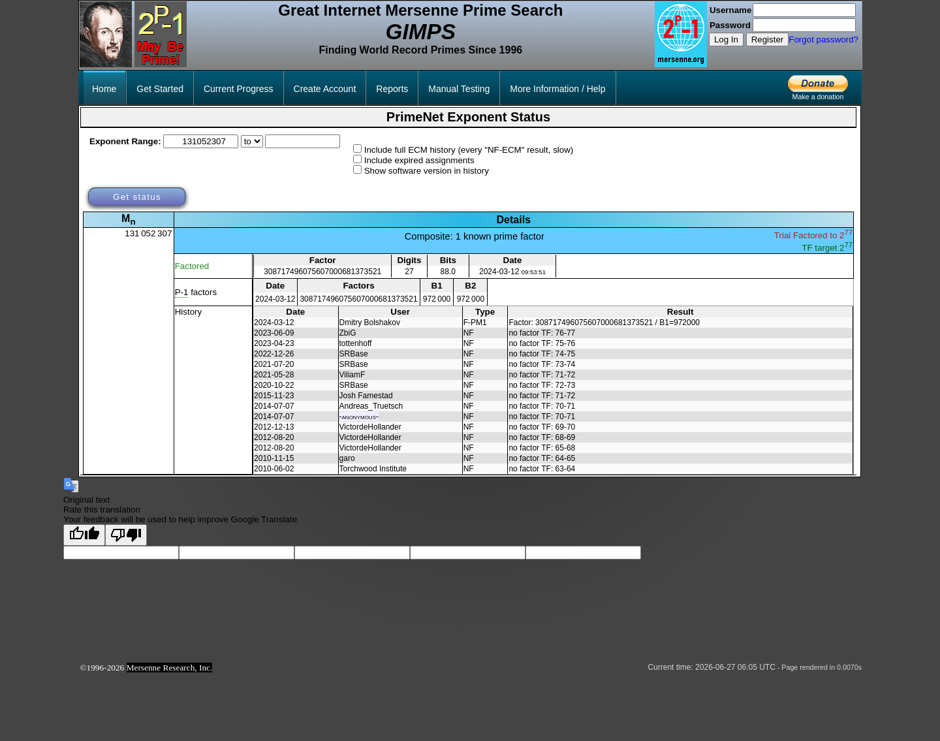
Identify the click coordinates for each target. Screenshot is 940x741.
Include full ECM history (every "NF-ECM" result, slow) (469, 150)
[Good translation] (84, 535)
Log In (726, 39)
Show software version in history (426, 171)
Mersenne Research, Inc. (170, 667)
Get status (137, 197)
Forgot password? (823, 39)
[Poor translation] (126, 535)
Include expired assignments (419, 160)
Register (767, 39)
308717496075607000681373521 (322, 271)
